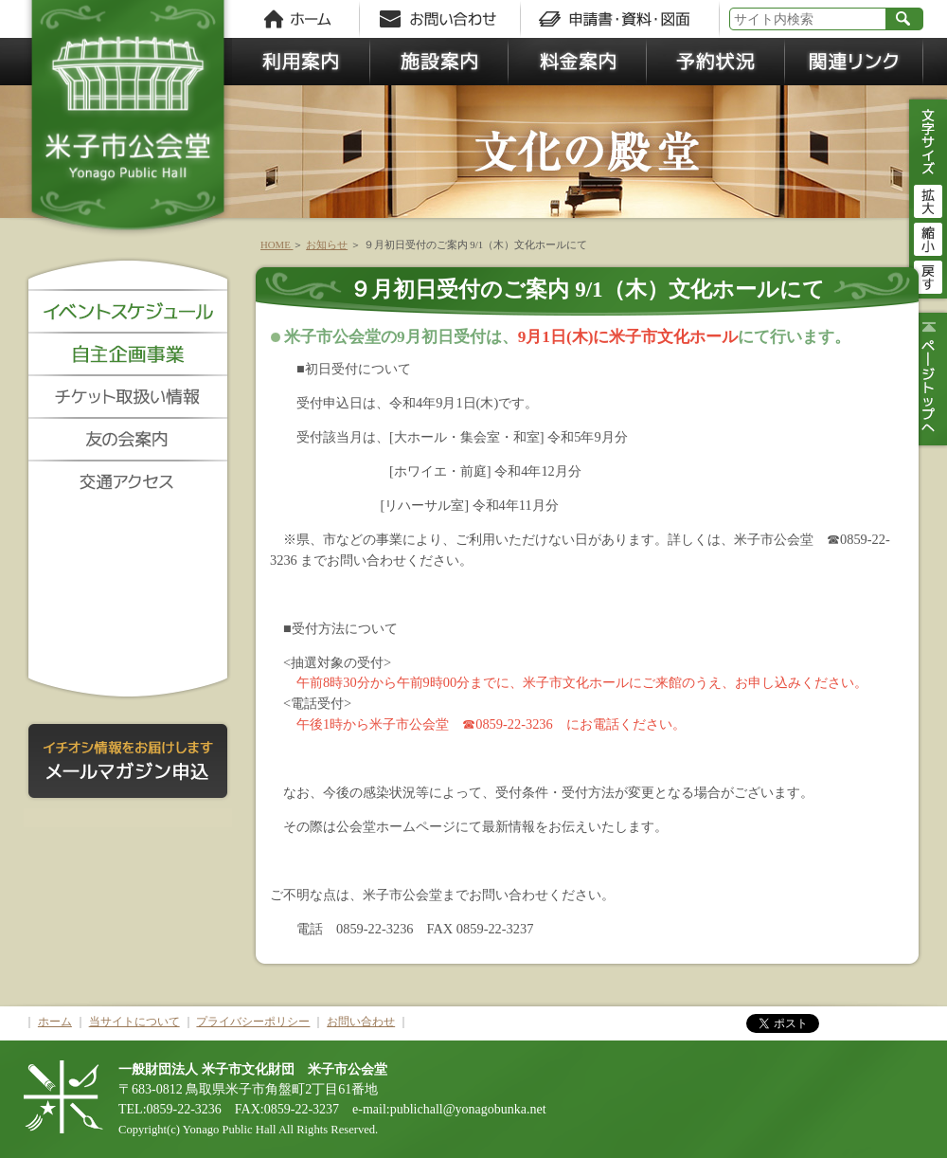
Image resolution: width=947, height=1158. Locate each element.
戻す (928, 275)
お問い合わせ (361, 1021)
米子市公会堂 (128, 123)
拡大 (928, 199)
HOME (276, 244)
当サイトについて (134, 1021)
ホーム (55, 1021)
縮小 (928, 237)
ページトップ (925, 379)
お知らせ (327, 244)
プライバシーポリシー (253, 1021)
